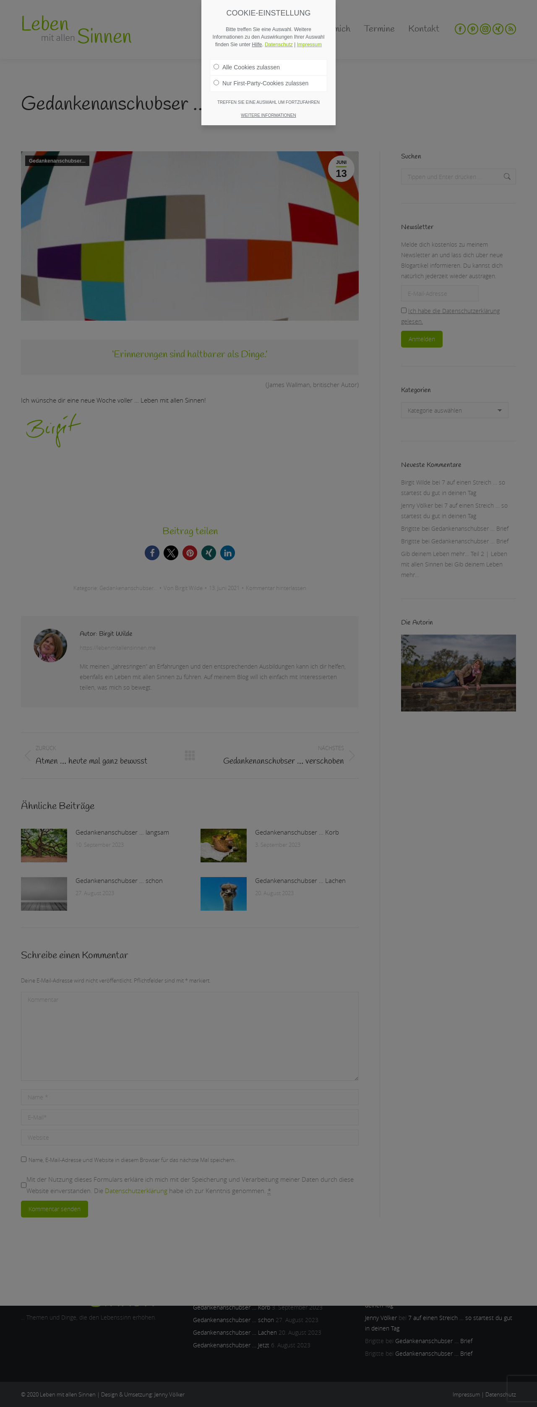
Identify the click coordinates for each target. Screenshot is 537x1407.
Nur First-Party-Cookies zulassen (261, 83)
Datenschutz (279, 44)
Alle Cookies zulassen (247, 67)
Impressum (309, 44)
